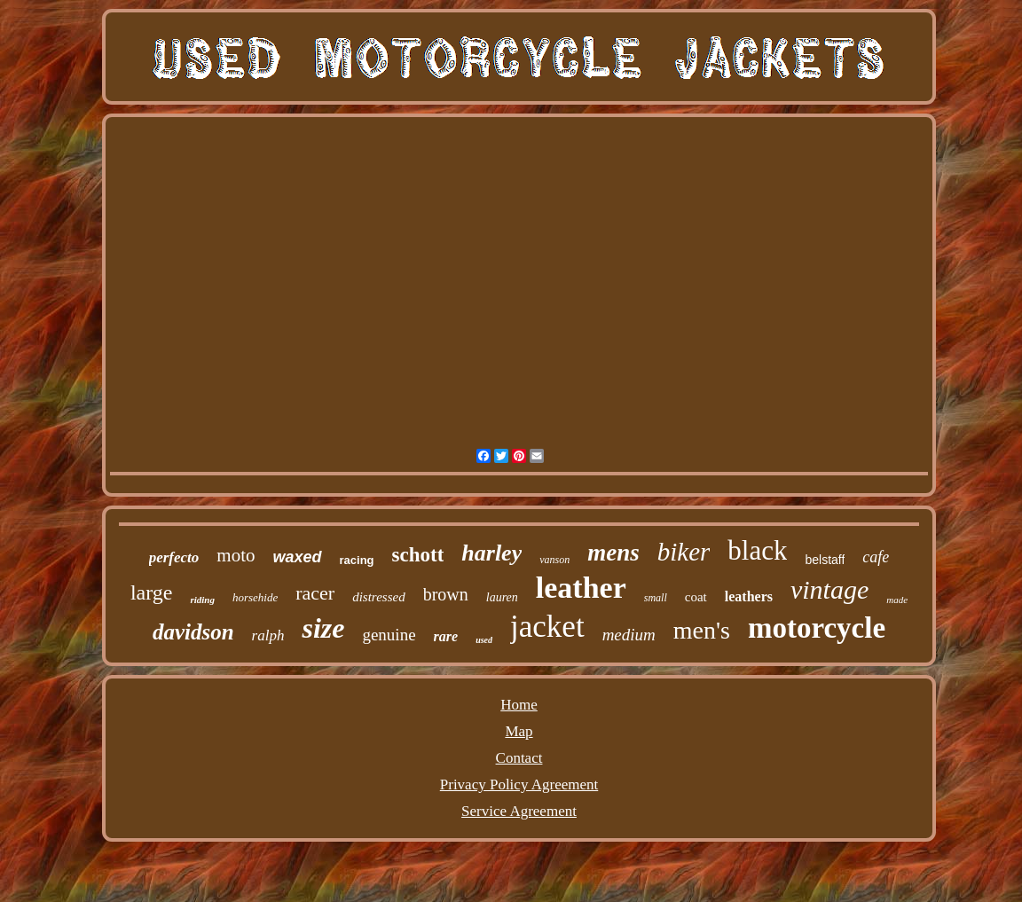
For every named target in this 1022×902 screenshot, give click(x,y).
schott (418, 555)
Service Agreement (519, 811)
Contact (519, 757)
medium (629, 634)
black (757, 550)
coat (696, 597)
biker (684, 551)
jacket (547, 626)
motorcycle (816, 628)
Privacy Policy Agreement (519, 784)
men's (701, 630)
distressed (378, 597)
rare (446, 636)
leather (581, 587)
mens (613, 552)
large (151, 592)
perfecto (174, 557)
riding (202, 599)
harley (491, 553)
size (323, 628)
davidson (193, 632)
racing (357, 560)
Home (519, 704)
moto (235, 555)
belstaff (825, 560)
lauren (502, 597)
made (897, 599)
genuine (388, 634)
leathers (749, 596)
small (655, 598)
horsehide (255, 597)
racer (314, 593)
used (484, 640)
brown (445, 594)
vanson (554, 559)
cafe (875, 557)
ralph (268, 635)
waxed (296, 557)
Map (518, 731)
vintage (829, 589)
